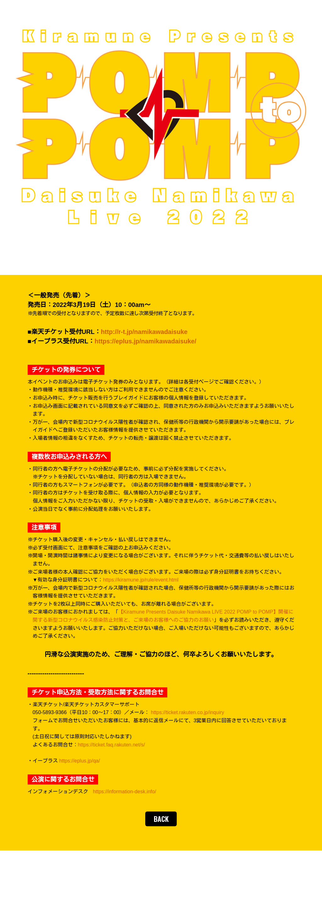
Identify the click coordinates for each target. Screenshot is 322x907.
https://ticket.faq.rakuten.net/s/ (111, 744)
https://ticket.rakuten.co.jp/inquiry (187, 712)
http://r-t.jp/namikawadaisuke (144, 331)
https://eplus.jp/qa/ (79, 760)
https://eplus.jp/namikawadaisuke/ (145, 341)
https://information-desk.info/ (124, 791)
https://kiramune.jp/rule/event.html (140, 579)
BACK (161, 819)
